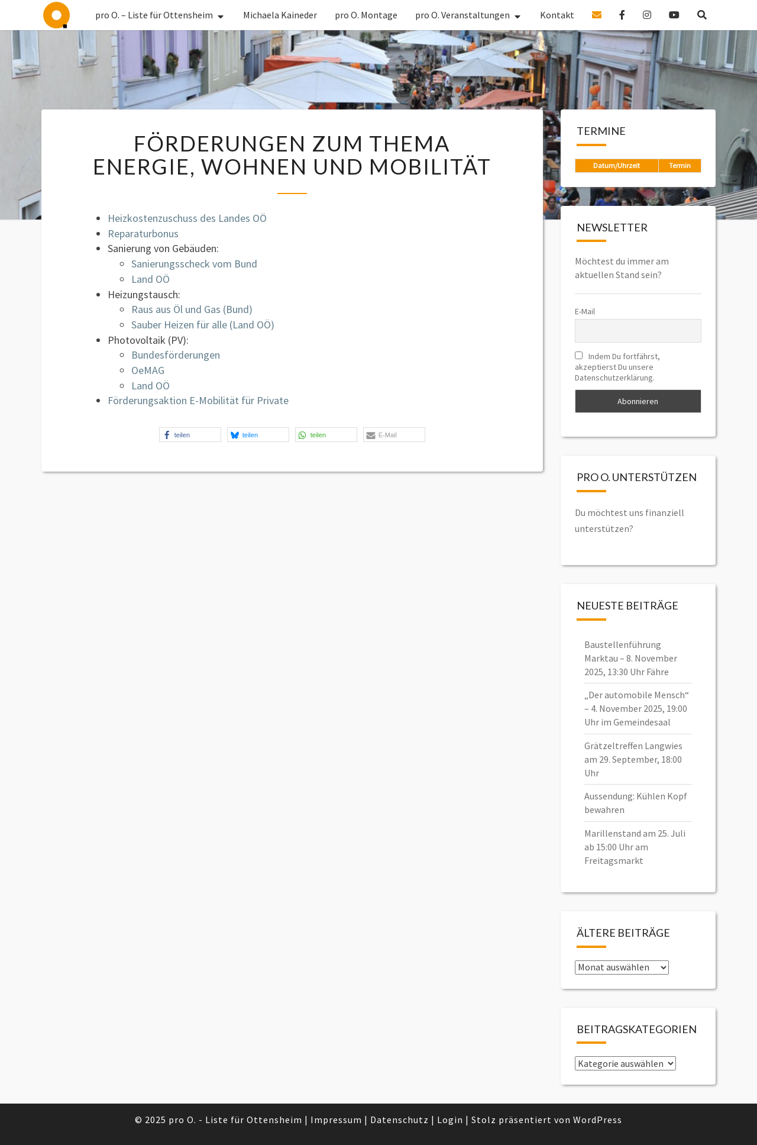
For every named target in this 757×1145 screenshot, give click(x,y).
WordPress (597, 1119)
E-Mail (585, 311)
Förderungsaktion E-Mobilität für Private (198, 400)
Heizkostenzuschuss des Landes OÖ (187, 218)
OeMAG (147, 370)
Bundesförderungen (175, 355)
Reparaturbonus (143, 233)
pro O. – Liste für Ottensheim (56, 15)
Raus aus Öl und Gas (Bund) (192, 309)
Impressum (336, 1119)
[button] (190, 434)
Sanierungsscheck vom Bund (194, 263)
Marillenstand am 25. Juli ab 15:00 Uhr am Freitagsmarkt (634, 846)
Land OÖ (150, 279)
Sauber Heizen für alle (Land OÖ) (202, 324)
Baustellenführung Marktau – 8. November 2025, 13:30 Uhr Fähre (630, 658)
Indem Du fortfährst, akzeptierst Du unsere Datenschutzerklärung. (617, 367)
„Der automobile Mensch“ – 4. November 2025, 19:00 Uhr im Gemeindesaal (636, 708)
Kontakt (557, 15)
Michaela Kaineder (280, 15)
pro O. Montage (366, 15)
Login (450, 1119)
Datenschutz (399, 1119)
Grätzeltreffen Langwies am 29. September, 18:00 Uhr (633, 759)
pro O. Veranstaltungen (462, 15)
